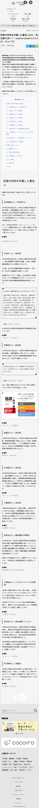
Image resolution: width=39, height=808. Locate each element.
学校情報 (13, 20)
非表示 (22, 99)
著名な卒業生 (10, 45)
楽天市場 (22, 411)
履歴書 (16, 761)
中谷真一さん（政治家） (15, 111)
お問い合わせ (18, 790)
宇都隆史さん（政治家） (15, 114)
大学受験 (4, 758)
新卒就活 (22, 761)
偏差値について (12, 149)
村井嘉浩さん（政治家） (15, 121)
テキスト (29, 770)
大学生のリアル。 (7, 761)
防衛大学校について (12, 145)
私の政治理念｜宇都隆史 (15, 380)
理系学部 (22, 770)
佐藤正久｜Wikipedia (9, 455)
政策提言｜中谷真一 (14, 324)
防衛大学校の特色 (13, 152)
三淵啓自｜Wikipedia (9, 614)
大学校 (3, 45)
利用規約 (18, 799)
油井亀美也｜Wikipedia (10, 241)
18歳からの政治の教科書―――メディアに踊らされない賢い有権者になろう (26, 396)
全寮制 (10, 159)
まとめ (8, 167)
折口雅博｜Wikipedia (9, 686)
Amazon (22, 407)
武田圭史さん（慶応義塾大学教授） (18, 129)
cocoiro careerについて (18, 778)
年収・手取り (14, 770)
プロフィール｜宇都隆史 (10, 425)
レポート (31, 767)
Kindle (21, 404)
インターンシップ (7, 767)
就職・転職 (25, 20)
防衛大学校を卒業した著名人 (14, 104)
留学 (10, 764)
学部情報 (4, 764)
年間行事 (10, 163)
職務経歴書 (5, 770)
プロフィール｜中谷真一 (10, 338)
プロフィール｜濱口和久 (10, 656)
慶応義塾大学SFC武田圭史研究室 (13, 570)
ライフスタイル (13, 15)
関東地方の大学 (17, 764)
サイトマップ (18, 803)
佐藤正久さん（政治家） (15, 118)
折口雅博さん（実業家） (15, 142)
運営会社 (18, 786)
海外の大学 (27, 764)
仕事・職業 (27, 15)
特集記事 (25, 758)
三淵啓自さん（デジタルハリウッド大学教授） (19, 133)
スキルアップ (11, 10)
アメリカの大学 (22, 767)
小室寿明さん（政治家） (15, 125)
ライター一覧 (18, 782)
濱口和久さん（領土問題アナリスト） (19, 138)
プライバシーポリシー (18, 794)
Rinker (24, 400)
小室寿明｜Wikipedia (9, 528)
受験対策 (29, 761)
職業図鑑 (11, 758)
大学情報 (18, 758)
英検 (15, 767)
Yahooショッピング (25, 414)
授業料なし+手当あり (14, 156)
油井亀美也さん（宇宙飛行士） (17, 107)
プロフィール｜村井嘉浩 (10, 495)
